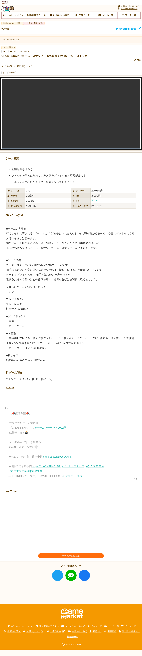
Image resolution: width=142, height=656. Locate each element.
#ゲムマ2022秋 (95, 472)
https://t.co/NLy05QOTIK (57, 463)
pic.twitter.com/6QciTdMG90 (26, 477)
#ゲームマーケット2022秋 (50, 434)
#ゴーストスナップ (73, 472)
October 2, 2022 (73, 482)
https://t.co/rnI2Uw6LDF (46, 472)
